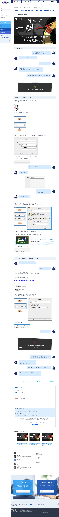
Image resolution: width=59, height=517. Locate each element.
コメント (18, 398)
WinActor (25, 14)
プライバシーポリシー (52, 509)
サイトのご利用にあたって (44, 509)
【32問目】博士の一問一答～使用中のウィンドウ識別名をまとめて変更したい (47, 444)
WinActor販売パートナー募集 (50, 511)
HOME (15, 7)
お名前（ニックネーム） (21, 387)
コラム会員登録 (3, 22)
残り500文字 (23, 398)
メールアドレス (20, 392)
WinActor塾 (37, 457)
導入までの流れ (3, 8)
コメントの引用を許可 (21, 413)
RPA (36, 458)
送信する (34, 424)
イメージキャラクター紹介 (44, 512)
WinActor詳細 (3, 32)
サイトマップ (42, 511)
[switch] (15, 408)
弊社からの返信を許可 (21, 408)
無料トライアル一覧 (4, 29)
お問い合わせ (3, 17)
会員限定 (37, 453)
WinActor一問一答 (21, 7)
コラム (2, 10)
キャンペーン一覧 (4, 15)
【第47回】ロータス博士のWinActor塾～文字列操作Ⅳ (41, 239)
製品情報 (2, 6)
